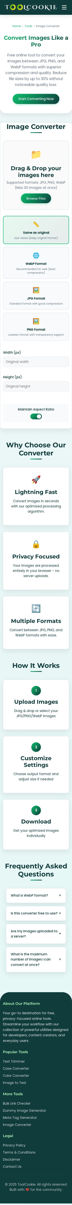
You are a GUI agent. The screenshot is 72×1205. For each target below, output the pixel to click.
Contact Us (12, 1166)
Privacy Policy (14, 1145)
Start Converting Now (36, 99)
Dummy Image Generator (24, 1110)
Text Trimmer (14, 1061)
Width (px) (12, 352)
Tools (28, 26)
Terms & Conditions (19, 1152)
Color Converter (16, 1075)
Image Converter (17, 1124)
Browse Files (36, 198)
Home (16, 26)
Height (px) (12, 377)
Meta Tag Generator (20, 1117)
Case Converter (16, 1068)
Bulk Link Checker (17, 1103)
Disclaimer (11, 1159)
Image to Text (14, 1082)
